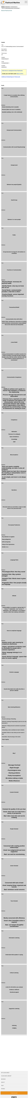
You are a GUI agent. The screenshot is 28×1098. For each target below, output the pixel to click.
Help (2, 1085)
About (3, 1082)
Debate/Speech (14, 6)
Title (2, 45)
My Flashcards (5, 1072)
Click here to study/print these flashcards (12, 70)
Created (3, 65)
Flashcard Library (6, 1075)
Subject (3, 57)
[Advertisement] (14, 26)
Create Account (14, 1093)
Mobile (3, 1088)
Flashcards (7, 6)
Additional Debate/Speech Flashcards (10, 76)
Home (3, 6)
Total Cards (4, 53)
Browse (3, 1079)
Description (4, 49)
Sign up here (20, 73)
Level (2, 61)
